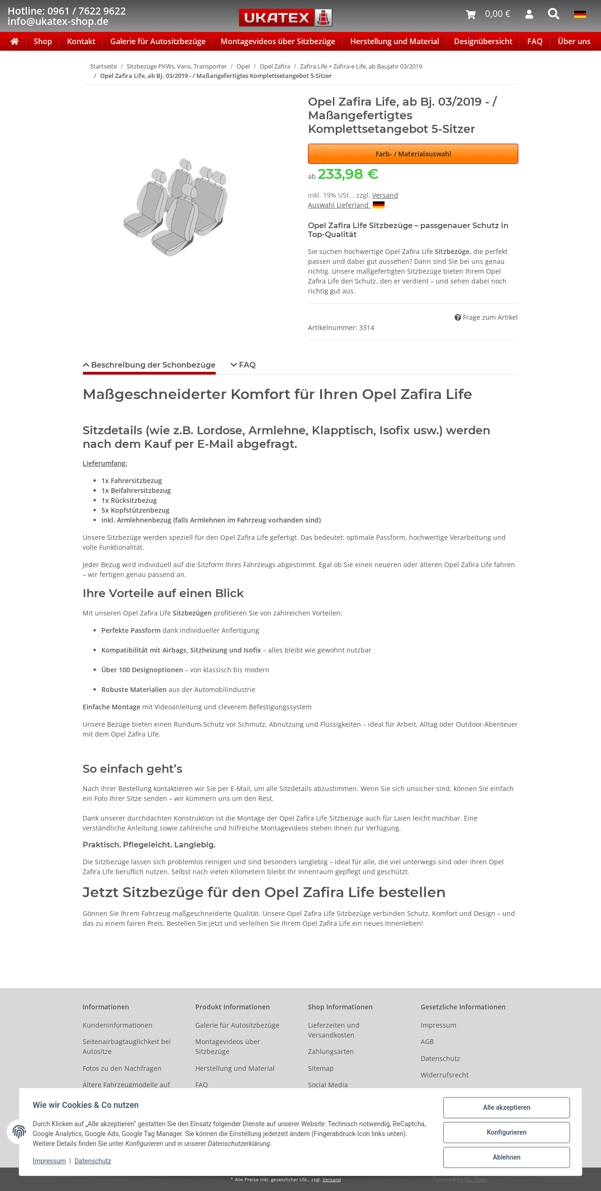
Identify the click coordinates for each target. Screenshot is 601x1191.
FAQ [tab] (246, 365)
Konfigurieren (505, 1133)
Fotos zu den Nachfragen (122, 1068)
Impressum (438, 1025)
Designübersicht (483, 41)
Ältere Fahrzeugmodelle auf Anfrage (126, 1089)
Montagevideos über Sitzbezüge (278, 41)
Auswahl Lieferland (346, 204)
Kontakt (81, 41)
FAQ (535, 41)
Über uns (574, 41)
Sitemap (321, 1068)
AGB (427, 1041)
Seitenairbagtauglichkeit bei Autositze (127, 1046)
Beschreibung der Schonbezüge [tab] (152, 365)
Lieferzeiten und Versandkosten (334, 1030)
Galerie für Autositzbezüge (158, 41)
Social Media (328, 1084)
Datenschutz (440, 1058)
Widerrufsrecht (445, 1074)
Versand (385, 195)
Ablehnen (505, 1157)
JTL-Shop (475, 1179)
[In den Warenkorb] (90, 90)
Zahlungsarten (331, 1051)
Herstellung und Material (394, 41)
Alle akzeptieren (505, 1109)
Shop (43, 41)
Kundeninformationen (118, 1025)
